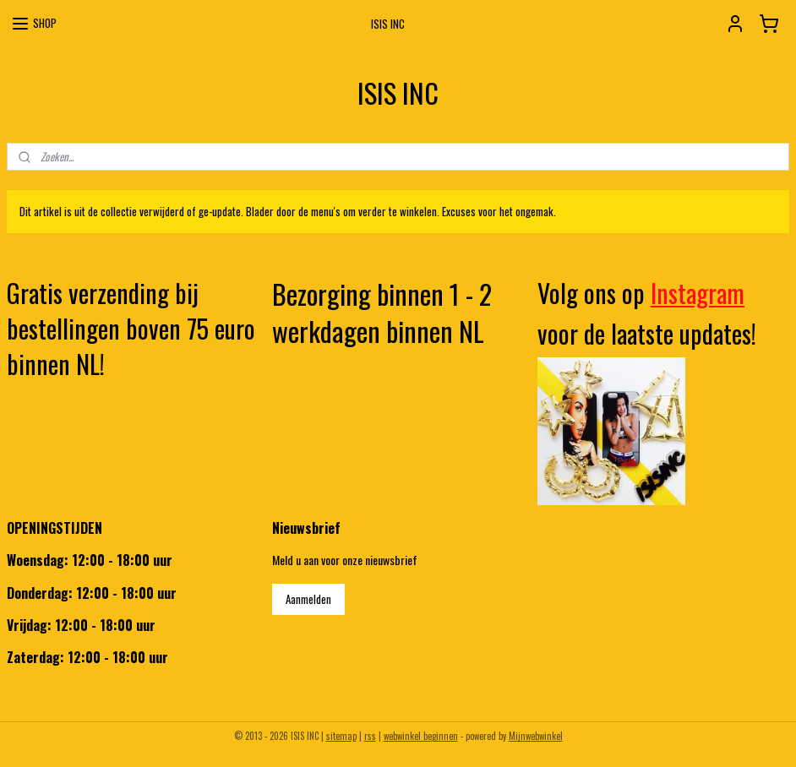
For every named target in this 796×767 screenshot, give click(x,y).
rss (370, 736)
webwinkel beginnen (421, 736)
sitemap (341, 736)
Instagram (697, 293)
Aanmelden (308, 598)
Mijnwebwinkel (536, 736)
